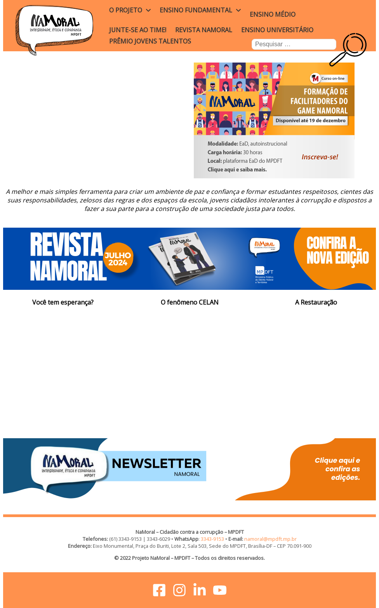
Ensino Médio (273, 14)
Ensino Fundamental (196, 10)
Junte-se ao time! (137, 30)
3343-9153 (212, 538)
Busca (359, 48)
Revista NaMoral (203, 30)
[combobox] (294, 44)
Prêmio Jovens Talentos (150, 41)
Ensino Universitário (277, 30)
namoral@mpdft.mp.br (270, 538)
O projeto (125, 10)
